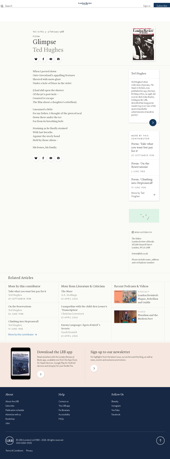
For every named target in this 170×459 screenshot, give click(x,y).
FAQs (61, 419)
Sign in (141, 6)
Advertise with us (13, 415)
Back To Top (160, 441)
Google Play (59, 363)
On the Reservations (19, 306)
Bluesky (114, 401)
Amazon (52, 366)
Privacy (29, 451)
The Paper (36, 18)
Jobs (7, 423)
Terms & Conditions (14, 451)
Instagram (116, 406)
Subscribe (156, 6)
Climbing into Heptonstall (23, 321)
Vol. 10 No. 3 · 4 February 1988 (48, 32)
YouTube (115, 410)
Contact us (64, 401)
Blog (64, 18)
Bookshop (10, 419)
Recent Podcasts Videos (131, 286)
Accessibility (64, 415)
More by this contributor (24, 286)
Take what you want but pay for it (27, 291)
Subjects (52, 18)
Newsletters (132, 18)
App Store (72, 360)
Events (105, 18)
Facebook (115, 415)
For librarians (64, 410)
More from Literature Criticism (83, 286)
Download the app (54, 352)
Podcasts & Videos (84, 18)
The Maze (67, 291)
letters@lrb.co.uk (140, 254)
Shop (116, 18)
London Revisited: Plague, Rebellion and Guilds (148, 299)
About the (12, 401)
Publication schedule (14, 410)
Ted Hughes (48, 50)
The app (64, 406)
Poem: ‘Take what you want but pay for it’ (142, 147)
